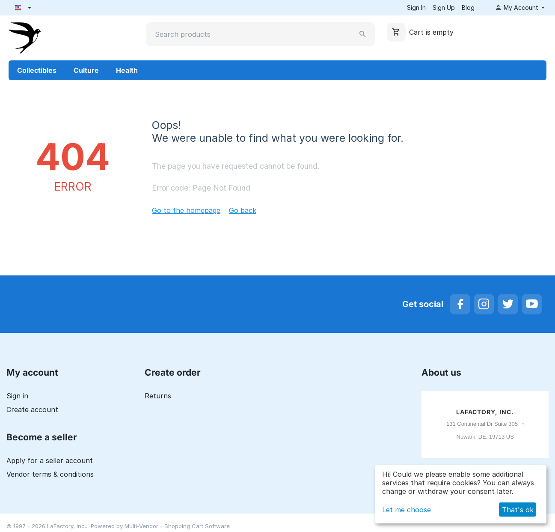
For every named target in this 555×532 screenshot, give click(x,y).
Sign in (17, 396)
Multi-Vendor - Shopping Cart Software (177, 526)
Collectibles (36, 70)
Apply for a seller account (49, 460)
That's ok (518, 509)
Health (127, 70)
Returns (158, 396)
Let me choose (406, 509)
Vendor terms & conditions (50, 474)
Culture (86, 70)
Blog (468, 7)
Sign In (416, 7)
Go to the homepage (186, 210)
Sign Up (444, 7)
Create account (32, 409)
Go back (242, 210)
